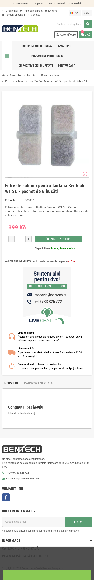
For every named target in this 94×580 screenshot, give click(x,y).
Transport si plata (31, 10)
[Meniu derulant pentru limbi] (75, 13)
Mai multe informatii (16, 565)
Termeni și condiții (13, 14)
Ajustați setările (40, 565)
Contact (34, 14)
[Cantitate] (20, 239)
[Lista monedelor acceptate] (87, 13)
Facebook (6, 497)
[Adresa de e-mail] (33, 522)
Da (78, 522)
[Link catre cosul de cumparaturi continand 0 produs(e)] (85, 34)
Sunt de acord (47, 575)
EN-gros (51, 10)
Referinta (10, 200)
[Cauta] (73, 24)
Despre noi (10, 10)
